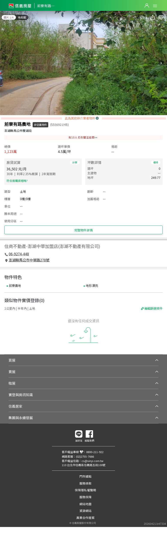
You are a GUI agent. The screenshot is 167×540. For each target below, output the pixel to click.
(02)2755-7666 (85, 456)
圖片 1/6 (9, 17)
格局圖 (22, 17)
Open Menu (155, 6)
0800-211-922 (95, 452)
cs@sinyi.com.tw (92, 461)
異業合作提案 (85, 517)
